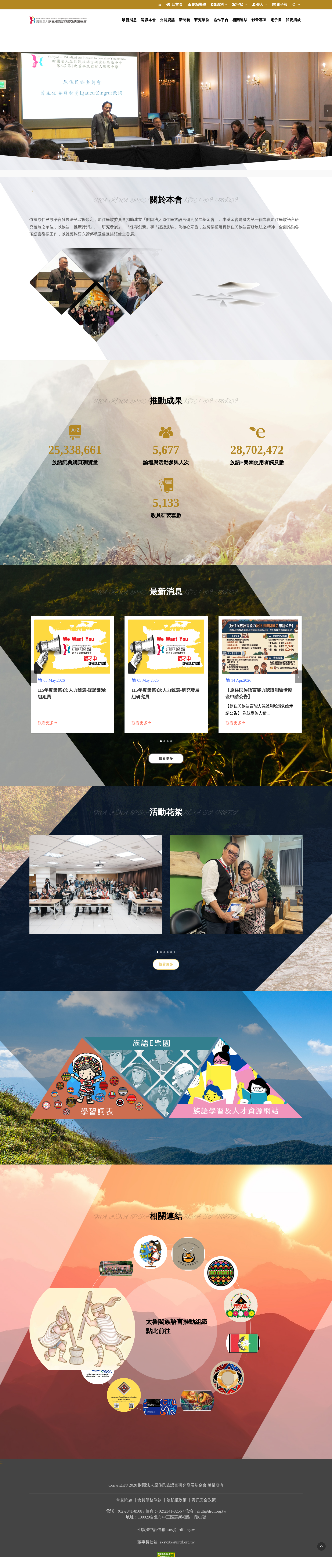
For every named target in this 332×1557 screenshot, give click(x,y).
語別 (219, 5)
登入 (259, 5)
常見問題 (124, 1500)
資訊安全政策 (204, 1500)
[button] (161, 741)
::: (159, 5)
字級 (239, 5)
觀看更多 (166, 964)
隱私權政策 (176, 1500)
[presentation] (4, 111)
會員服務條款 (149, 1500)
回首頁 (174, 5)
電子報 (279, 5)
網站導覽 (197, 5)
